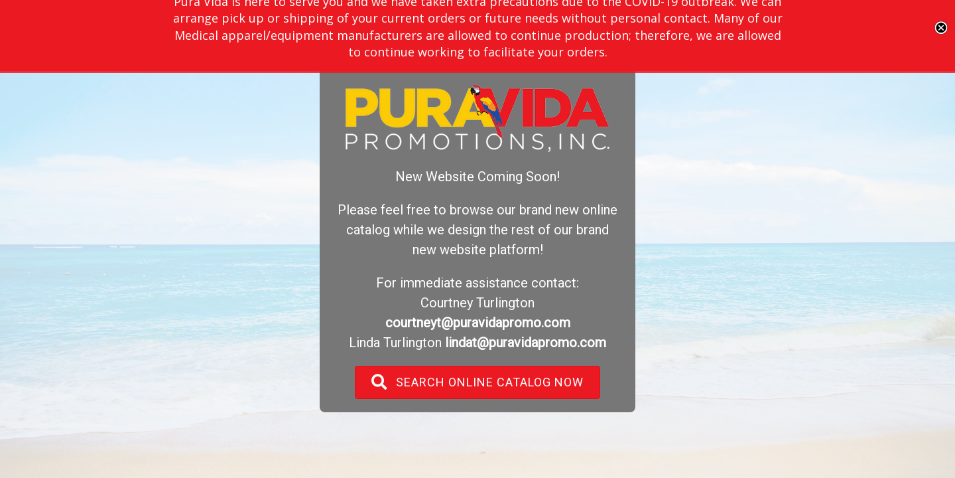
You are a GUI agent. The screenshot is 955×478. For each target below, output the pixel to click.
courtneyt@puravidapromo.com (477, 323)
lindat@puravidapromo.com (525, 343)
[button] (477, 382)
